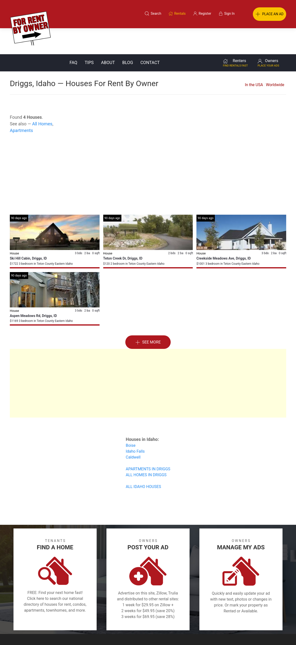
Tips (89, 36)
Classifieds (68, 621)
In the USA (254, 58)
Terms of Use (97, 621)
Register (230, 621)
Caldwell (133, 431)
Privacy (151, 621)
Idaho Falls (135, 425)
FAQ (73, 36)
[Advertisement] (148, 149)
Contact (150, 36)
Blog (127, 36)
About (108, 36)
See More (148, 316)
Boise (131, 419)
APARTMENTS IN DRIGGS (148, 443)
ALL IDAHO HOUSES (143, 460)
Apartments (21, 104)
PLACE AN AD (269, 14)
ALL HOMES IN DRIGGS (146, 449)
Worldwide (275, 58)
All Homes (42, 97)
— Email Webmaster (277, 634)
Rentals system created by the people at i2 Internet (222, 634)
